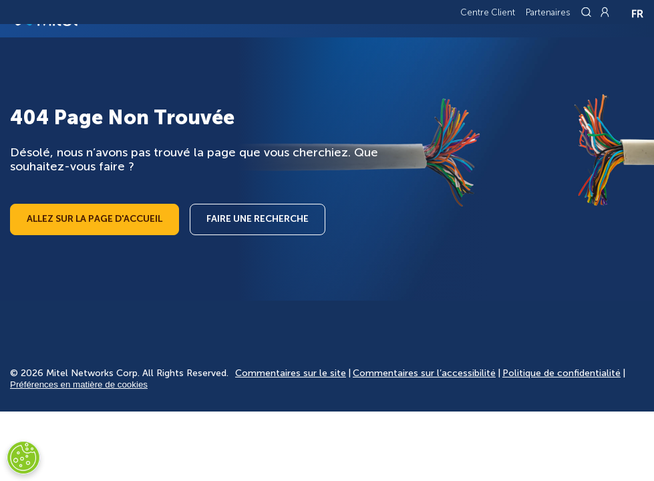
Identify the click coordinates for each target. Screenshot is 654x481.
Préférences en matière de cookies (79, 384)
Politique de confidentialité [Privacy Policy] (561, 373)
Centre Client (487, 12)
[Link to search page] (588, 12)
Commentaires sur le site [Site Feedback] (290, 373)
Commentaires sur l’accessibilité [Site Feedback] (424, 373)
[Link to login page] (604, 12)
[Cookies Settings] (23, 457)
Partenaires (548, 12)
